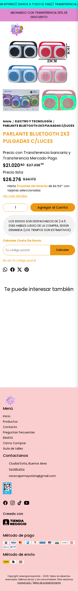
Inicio (6, 416)
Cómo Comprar (14, 443)
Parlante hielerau (64, 351)
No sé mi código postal (19, 260)
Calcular (62, 250)
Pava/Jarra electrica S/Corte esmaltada (20, 353)
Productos (10, 422)
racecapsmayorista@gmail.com (29, 476)
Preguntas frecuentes (19, 432)
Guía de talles (13, 448)
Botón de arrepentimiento (47, 582)
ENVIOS (8, 438)
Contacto (10, 427)
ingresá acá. (24, 582)
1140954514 (14, 469)
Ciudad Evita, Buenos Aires (25, 463)
